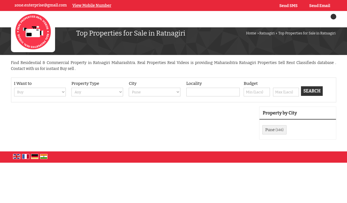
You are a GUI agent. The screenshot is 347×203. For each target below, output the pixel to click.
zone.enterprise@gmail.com (41, 5)
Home (251, 33)
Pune (270, 129)
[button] (91, 5)
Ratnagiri (266, 33)
